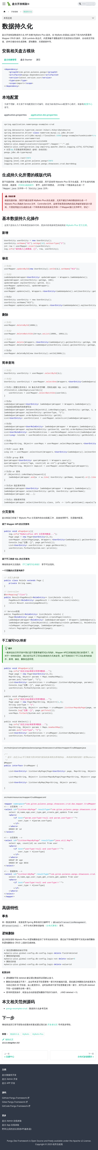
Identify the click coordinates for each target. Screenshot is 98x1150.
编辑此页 (7, 1039)
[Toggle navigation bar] (4, 4)
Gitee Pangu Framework (14, 1102)
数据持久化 (14, 1034)
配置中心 (88, 104)
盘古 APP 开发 (8, 1083)
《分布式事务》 (52, 925)
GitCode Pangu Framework (16, 1106)
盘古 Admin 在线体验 (12, 1120)
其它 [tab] (38, 59)
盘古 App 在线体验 (10, 1124)
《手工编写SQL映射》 (31, 564)
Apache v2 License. (82, 1140)
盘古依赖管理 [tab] (10, 59)
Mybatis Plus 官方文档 (76, 225)
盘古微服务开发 (9, 1074)
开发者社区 (52, 1024)
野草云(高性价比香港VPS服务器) (16, 1129)
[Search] (87, 4)
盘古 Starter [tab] (26, 59)
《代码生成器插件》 (26, 185)
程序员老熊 (58, 1144)
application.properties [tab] (15, 114)
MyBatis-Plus (37, 1034)
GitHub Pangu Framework (15, 1097)
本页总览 (8, 18)
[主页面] (4, 12)
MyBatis (25, 1034)
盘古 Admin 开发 (9, 1079)
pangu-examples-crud (16, 1008)
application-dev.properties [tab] (44, 114)
